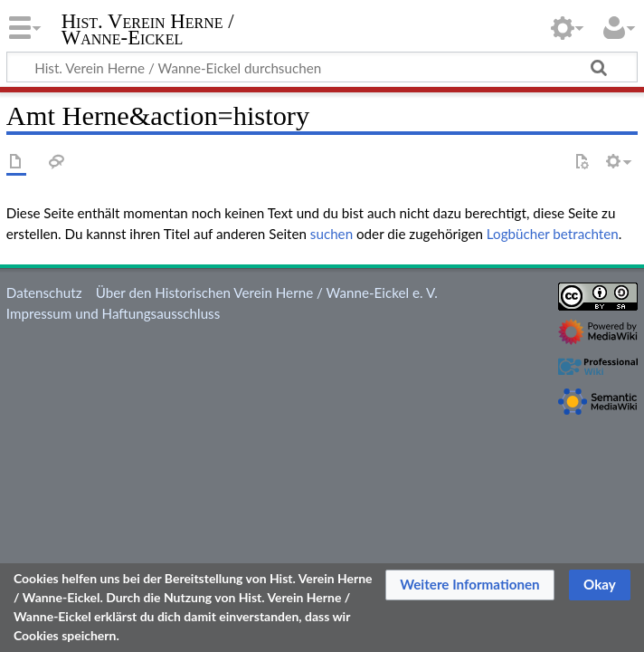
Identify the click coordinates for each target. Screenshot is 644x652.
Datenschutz (44, 292)
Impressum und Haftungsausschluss (113, 313)
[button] (469, 585)
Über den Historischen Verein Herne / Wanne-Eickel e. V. (267, 292)
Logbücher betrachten (553, 233)
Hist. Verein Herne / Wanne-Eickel (148, 30)
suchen (331, 233)
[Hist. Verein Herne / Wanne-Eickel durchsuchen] (322, 67)
